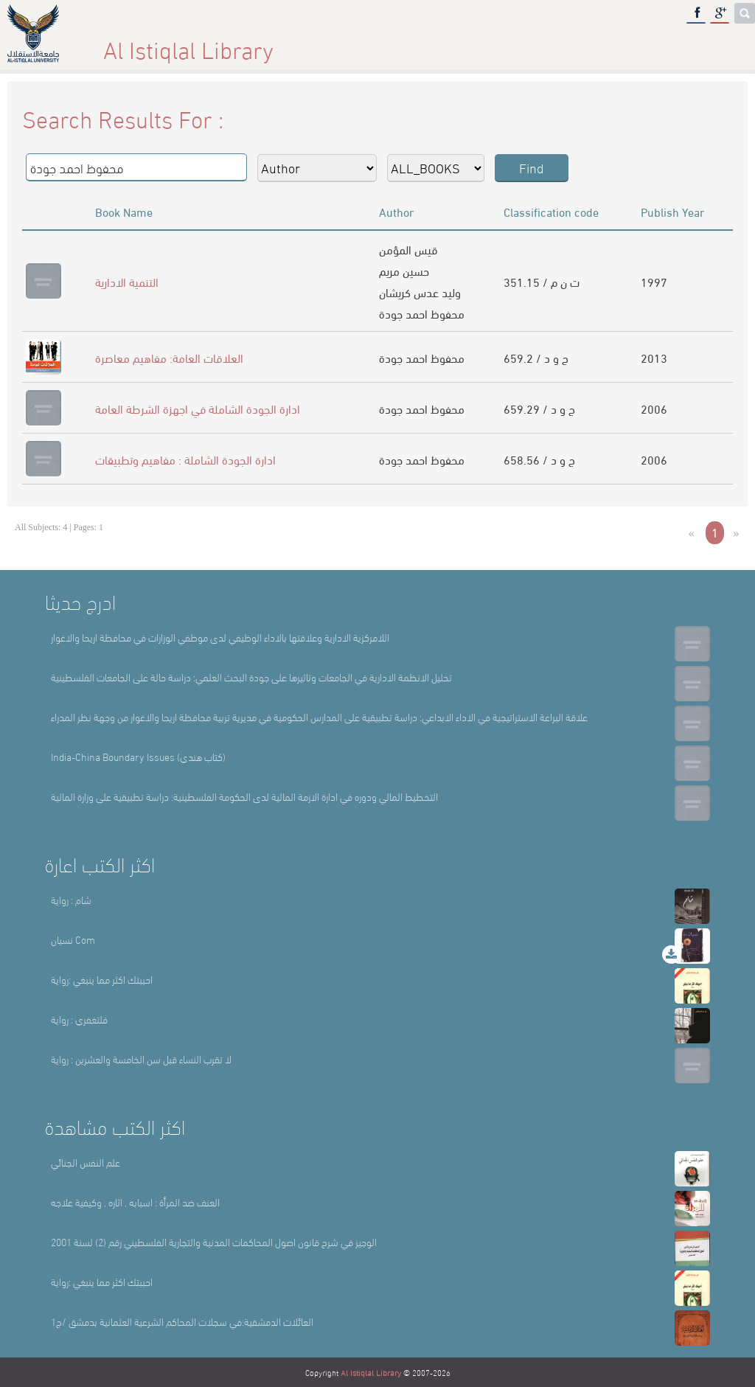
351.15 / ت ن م (542, 281)
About (282, 44)
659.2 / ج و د (536, 357)
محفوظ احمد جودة (422, 313)
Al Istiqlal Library (371, 1372)
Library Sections (427, 44)
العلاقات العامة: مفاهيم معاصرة (169, 357)
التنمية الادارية (127, 281)
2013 (654, 357)
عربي (700, 44)
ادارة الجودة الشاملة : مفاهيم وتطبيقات (185, 459)
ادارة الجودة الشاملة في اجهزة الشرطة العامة (197, 408)
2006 (654, 408)
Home (164, 44)
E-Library (579, 44)
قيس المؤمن (408, 249)
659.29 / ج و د (539, 408)
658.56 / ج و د (539, 459)
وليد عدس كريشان (420, 291)
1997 (654, 281)
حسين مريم (404, 270)
